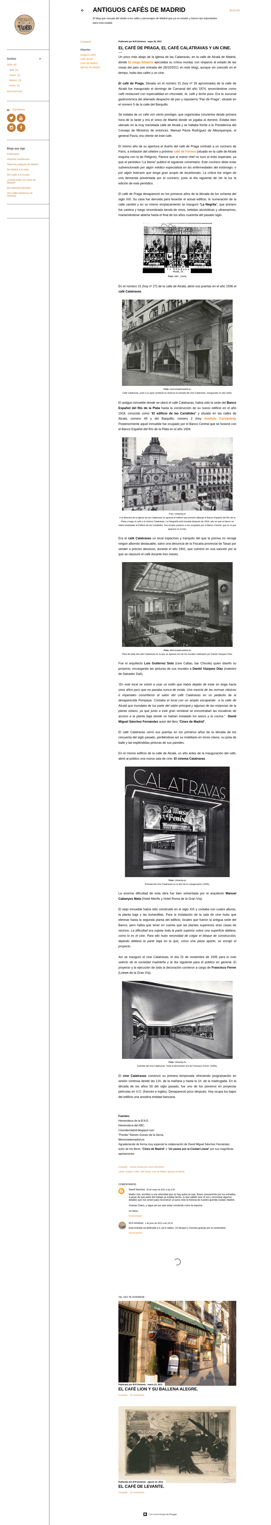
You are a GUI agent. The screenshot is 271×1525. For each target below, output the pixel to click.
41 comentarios (137, 1492)
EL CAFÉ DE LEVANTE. (141, 1486)
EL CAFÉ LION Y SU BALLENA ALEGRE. (158, 1389)
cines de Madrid (88, 63)
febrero (15, 80)
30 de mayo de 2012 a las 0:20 (160, 1189)
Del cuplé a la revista (18, 174)
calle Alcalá (86, 59)
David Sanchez (137, 1189)
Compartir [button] (85, 41)
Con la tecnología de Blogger (160, 1514)
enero (14, 85)
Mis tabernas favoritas (19, 187)
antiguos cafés (88, 54)
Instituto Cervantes (219, 418)
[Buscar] (235, 10)
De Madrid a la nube (18, 169)
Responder (135, 1216)
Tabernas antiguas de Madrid (22, 164)
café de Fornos (185, 151)
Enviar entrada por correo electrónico (147, 1167)
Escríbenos (19, 109)
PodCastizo (13, 154)
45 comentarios (137, 1395)
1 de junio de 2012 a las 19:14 (159, 1223)
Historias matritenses (18, 159)
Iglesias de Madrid (90, 67)
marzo (14, 75)
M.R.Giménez (136, 1223)
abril (13, 69)
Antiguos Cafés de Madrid (139, 9)
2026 (12, 64)
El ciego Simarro (140, 62)
